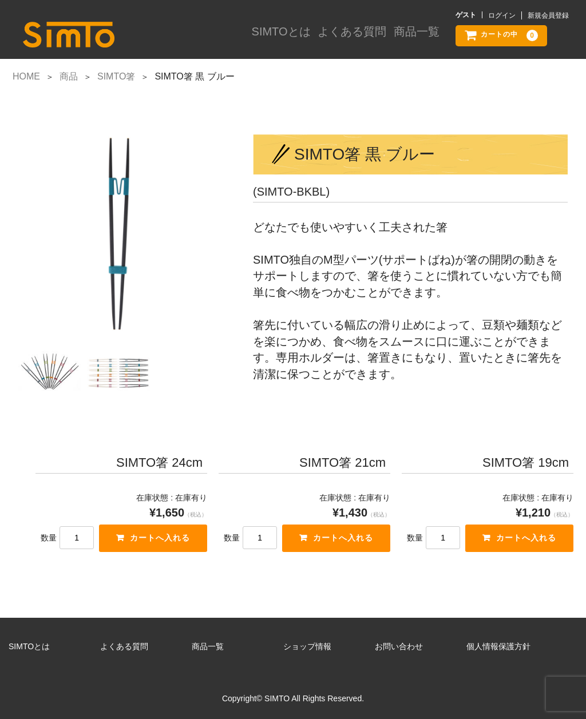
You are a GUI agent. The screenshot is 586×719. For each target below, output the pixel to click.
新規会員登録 (548, 15)
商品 (69, 76)
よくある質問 (352, 35)
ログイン (502, 15)
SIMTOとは (285, 35)
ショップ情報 (307, 646)
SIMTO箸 (116, 76)
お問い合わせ (399, 646)
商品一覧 (415, 35)
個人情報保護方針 (498, 646)
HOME (26, 76)
